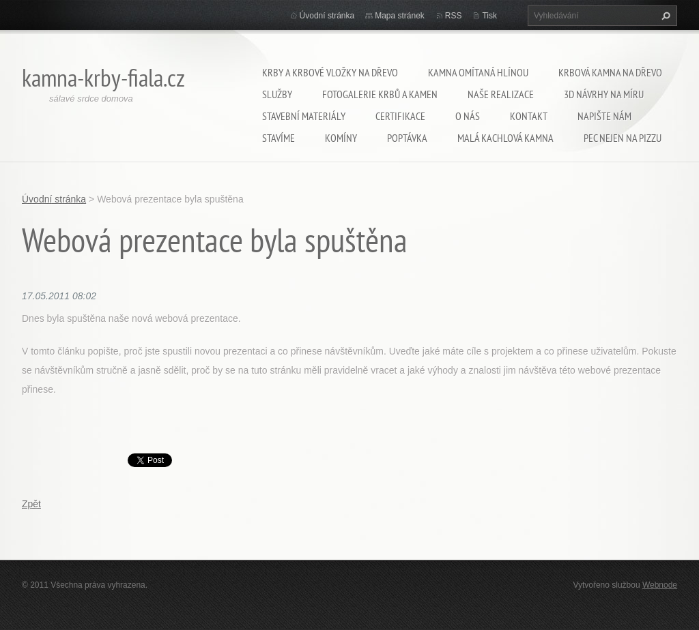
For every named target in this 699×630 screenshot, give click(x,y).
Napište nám (604, 116)
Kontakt (528, 116)
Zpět (31, 503)
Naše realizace (501, 94)
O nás (467, 116)
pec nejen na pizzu (622, 138)
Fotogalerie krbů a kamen (380, 94)
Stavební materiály (303, 116)
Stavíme (278, 138)
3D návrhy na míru (604, 94)
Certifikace (400, 116)
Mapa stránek (400, 15)
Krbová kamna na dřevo (610, 72)
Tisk (489, 15)
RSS (453, 15)
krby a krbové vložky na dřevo (330, 72)
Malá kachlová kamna (505, 138)
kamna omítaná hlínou (478, 72)
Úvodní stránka (327, 15)
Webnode (659, 585)
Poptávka (407, 138)
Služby (277, 94)
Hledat (664, 15)
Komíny (341, 138)
